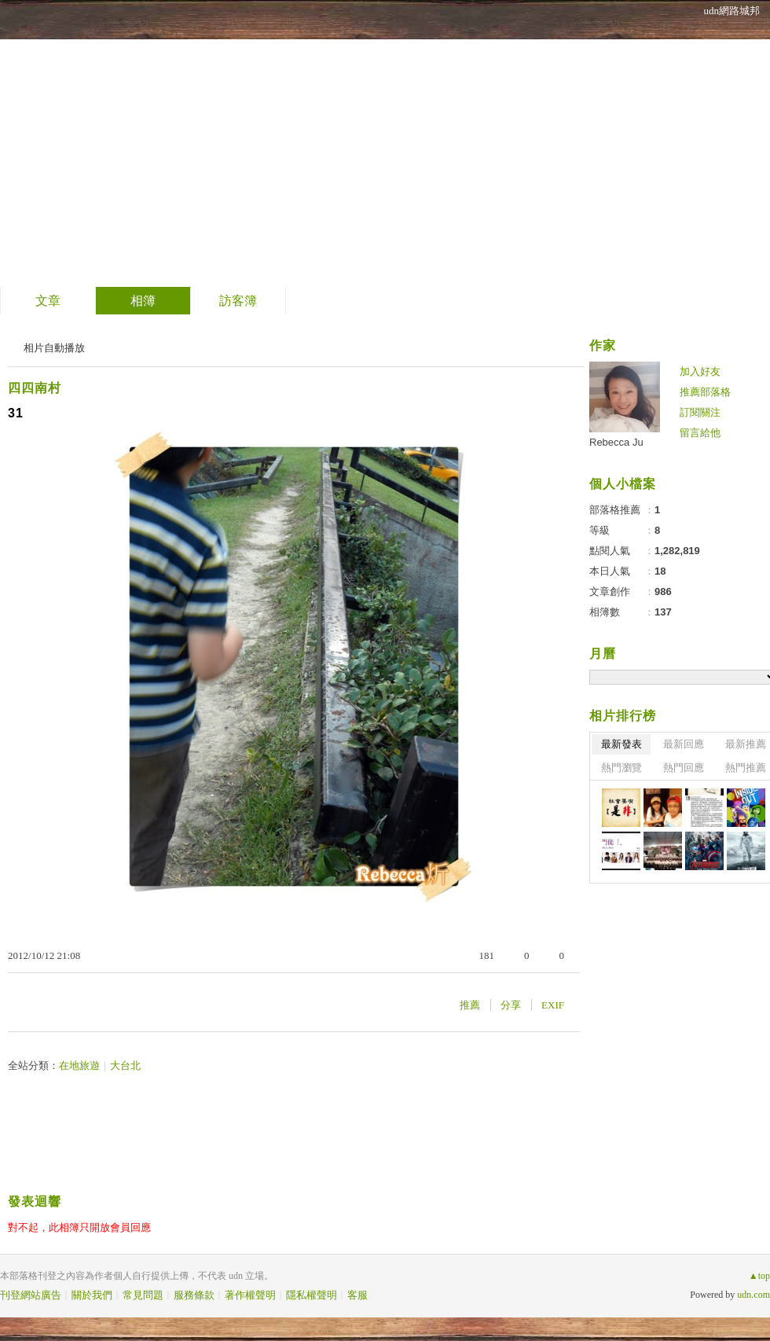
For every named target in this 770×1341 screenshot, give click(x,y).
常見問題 (143, 1295)
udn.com (753, 1294)
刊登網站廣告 (30, 1295)
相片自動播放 (54, 348)
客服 (357, 1295)
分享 (510, 1005)
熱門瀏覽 (621, 767)
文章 (47, 300)
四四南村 (34, 388)
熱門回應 (683, 767)
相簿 (143, 300)
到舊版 (174, 144)
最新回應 (683, 744)
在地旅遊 (79, 1065)
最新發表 (621, 744)
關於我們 (92, 1295)
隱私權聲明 (311, 1295)
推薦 (470, 1005)
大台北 (125, 1065)
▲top (759, 1275)
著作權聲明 (250, 1295)
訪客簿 (238, 300)
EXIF (552, 1005)
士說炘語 (78, 138)
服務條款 (194, 1295)
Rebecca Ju (616, 442)
